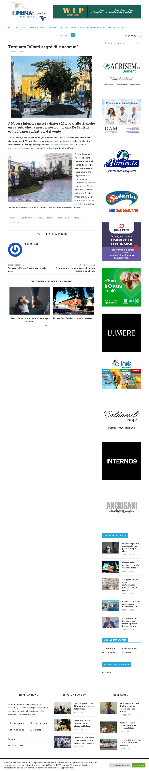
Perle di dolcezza (117, 27)
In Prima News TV (74, 695)
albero (13, 218)
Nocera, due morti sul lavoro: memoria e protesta (130, 742)
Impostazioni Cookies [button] (120, 765)
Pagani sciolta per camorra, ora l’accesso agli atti (131, 604)
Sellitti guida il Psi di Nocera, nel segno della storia (84, 706)
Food (82, 27)
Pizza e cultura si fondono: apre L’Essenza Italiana (82, 723)
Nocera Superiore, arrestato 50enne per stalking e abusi (131, 547)
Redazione (31, 244)
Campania (32, 27)
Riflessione (120, 695)
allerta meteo (27, 218)
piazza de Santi (62, 218)
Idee (42, 27)
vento (26, 223)
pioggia (77, 218)
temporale (14, 223)
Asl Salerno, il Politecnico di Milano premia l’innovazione (129, 622)
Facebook (106, 672)
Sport (74, 27)
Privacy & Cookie (15, 745)
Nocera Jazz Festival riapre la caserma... (73, 318)
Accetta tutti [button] (139, 765)
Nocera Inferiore (44, 218)
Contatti (11, 739)
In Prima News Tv (96, 27)
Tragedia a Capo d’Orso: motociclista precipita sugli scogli (130, 584)
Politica (20, 27)
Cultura (64, 27)
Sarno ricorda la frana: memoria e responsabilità (128, 725)
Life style (52, 27)
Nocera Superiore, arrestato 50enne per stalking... (29, 319)
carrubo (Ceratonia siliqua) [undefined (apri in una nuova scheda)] (62, 145)
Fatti (11, 27)
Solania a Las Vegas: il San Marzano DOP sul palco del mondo (84, 740)
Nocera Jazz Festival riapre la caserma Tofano (130, 565)
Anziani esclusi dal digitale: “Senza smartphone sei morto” (129, 707)
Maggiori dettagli (66, 767)
